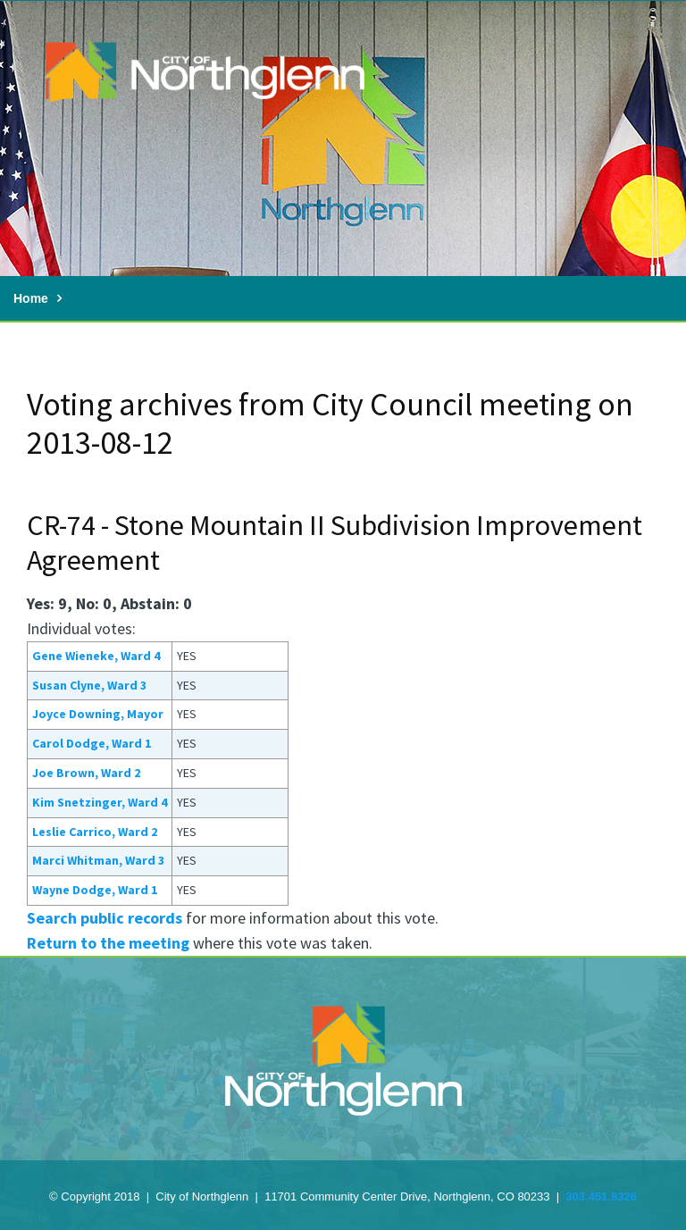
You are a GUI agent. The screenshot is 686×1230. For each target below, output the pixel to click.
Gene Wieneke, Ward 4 (96, 656)
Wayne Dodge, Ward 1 (94, 890)
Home (30, 298)
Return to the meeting (108, 943)
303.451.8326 (601, 1196)
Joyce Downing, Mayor (97, 714)
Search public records (104, 918)
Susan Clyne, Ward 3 (89, 685)
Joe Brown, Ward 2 (86, 773)
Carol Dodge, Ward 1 (91, 743)
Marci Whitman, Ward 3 (98, 860)
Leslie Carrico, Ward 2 (94, 832)
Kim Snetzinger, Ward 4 (99, 802)
